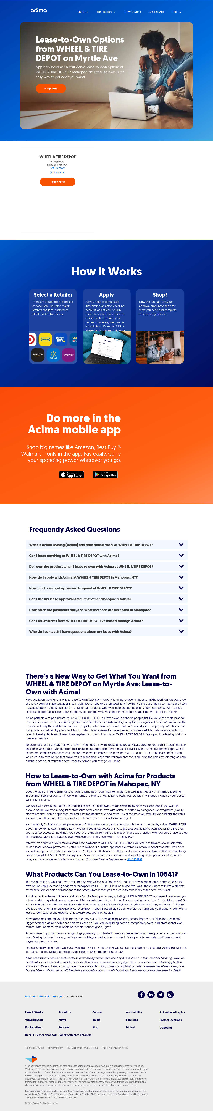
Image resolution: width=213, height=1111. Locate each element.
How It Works (34, 1012)
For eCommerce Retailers (75, 1035)
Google (107, 475)
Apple (73, 475)
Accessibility (134, 1012)
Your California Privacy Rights (82, 1047)
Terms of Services (34, 1047)
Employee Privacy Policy (114, 1047)
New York (44, 996)
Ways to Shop (34, 1020)
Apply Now (58, 182)
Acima (39, 11)
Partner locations (171, 1020)
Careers (97, 1012)
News (62, 1020)
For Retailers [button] (105, 12)
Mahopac (58, 996)
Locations (30, 996)
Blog (95, 1027)
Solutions (132, 1020)
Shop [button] (81, 12)
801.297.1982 (134, 859)
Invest (96, 1020)
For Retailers (33, 1027)
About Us (65, 1012)
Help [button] (175, 12)
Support (64, 1027)
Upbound (166, 1028)
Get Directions (57, 168)
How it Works (133, 12)
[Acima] (31, 1059)
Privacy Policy (55, 1047)
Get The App (157, 12)
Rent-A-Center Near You (41, 1035)
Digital (130, 1027)
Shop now (50, 88)
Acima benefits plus (172, 1012)
